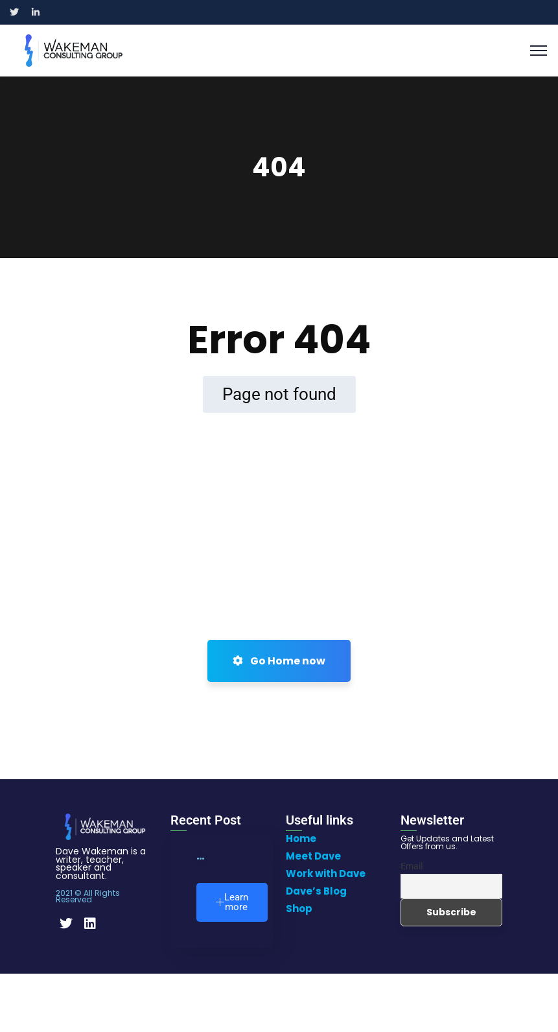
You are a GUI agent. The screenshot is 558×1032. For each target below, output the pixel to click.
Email (412, 866)
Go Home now (279, 660)
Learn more (232, 902)
